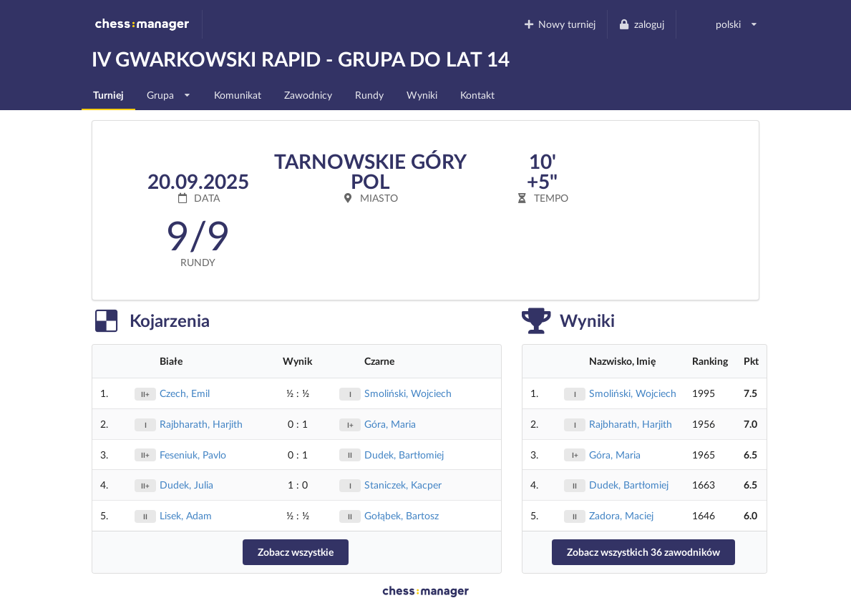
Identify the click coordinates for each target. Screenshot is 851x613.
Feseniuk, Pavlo (193, 454)
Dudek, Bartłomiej (404, 454)
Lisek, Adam (186, 515)
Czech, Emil (185, 393)
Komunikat (237, 95)
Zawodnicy (308, 95)
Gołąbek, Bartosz (401, 515)
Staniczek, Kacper (403, 485)
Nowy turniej (558, 24)
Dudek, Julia (186, 485)
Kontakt (477, 95)
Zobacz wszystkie (296, 552)
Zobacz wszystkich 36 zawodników (643, 552)
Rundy (369, 95)
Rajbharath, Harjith (201, 424)
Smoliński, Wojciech (408, 393)
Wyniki (422, 95)
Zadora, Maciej (621, 515)
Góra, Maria (390, 424)
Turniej (108, 95)
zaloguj (641, 24)
